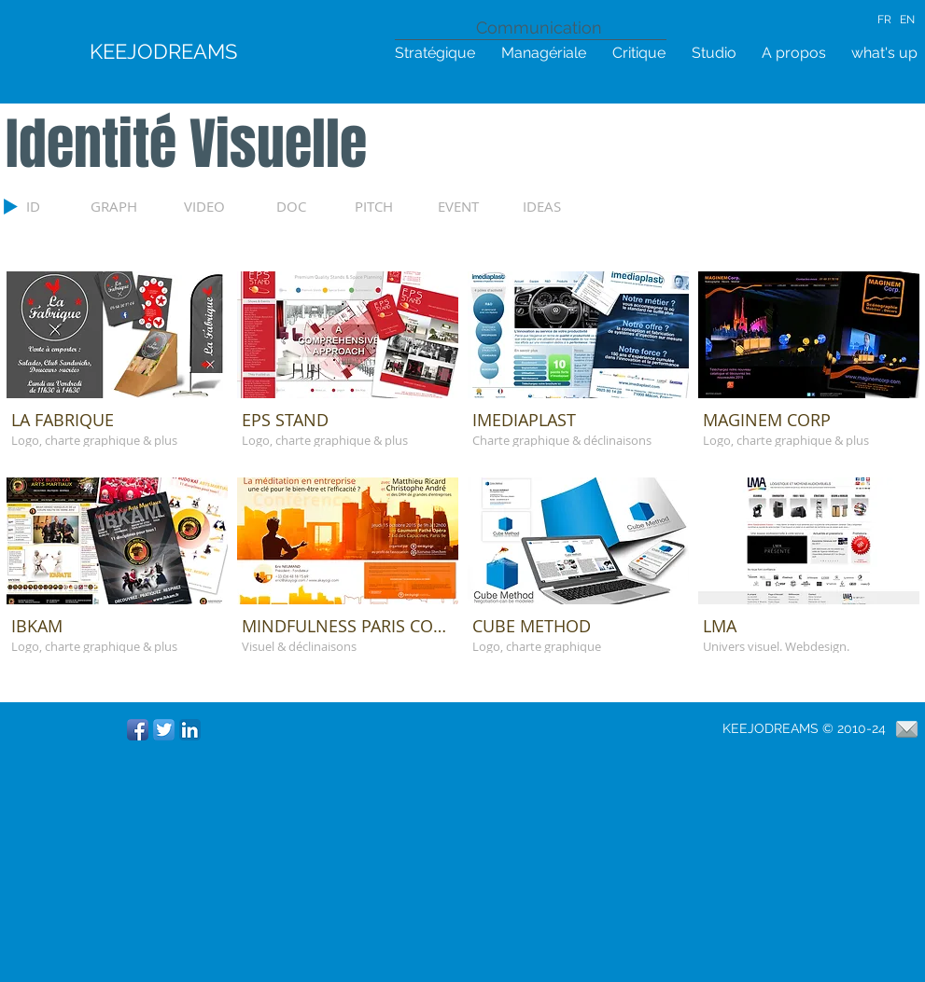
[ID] (48, 206)
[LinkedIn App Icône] (190, 729)
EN (907, 19)
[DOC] (305, 206)
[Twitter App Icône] (164, 729)
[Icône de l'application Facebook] (137, 729)
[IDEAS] (562, 206)
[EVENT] (477, 206)
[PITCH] (394, 206)
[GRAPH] (130, 206)
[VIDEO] (220, 206)
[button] (117, 370)
